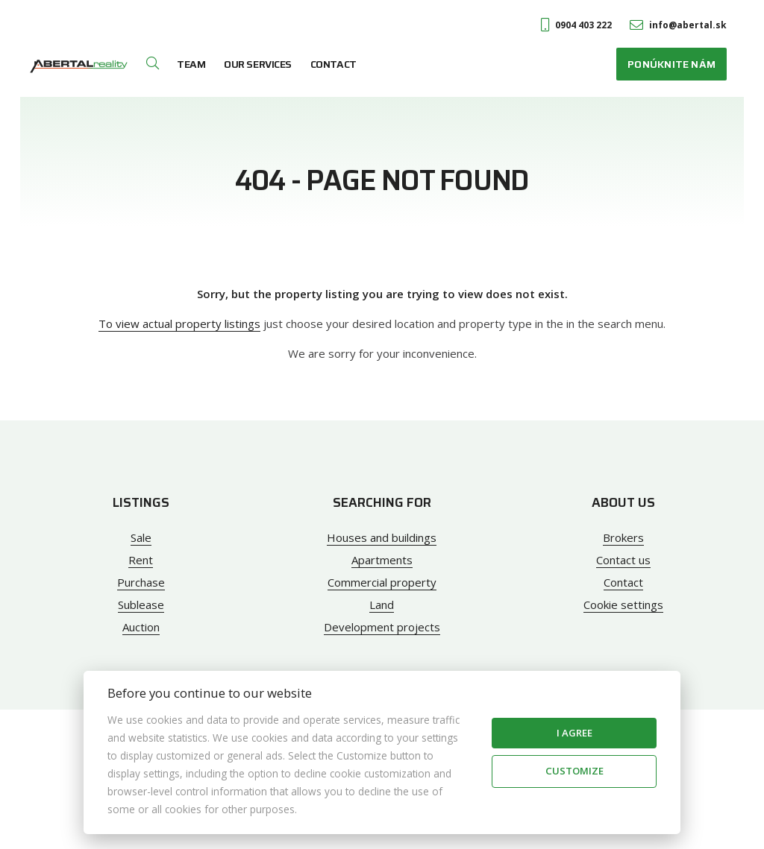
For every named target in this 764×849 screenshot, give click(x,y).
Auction (141, 626)
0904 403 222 (576, 25)
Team (191, 64)
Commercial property (382, 582)
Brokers (623, 537)
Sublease (141, 604)
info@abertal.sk (678, 25)
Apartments (382, 559)
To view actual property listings (179, 323)
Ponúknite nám (671, 64)
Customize (574, 770)
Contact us (623, 559)
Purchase (141, 582)
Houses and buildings (381, 537)
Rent (140, 559)
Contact (333, 64)
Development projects (382, 626)
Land (381, 604)
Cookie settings (623, 604)
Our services (257, 64)
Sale (141, 537)
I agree (574, 732)
